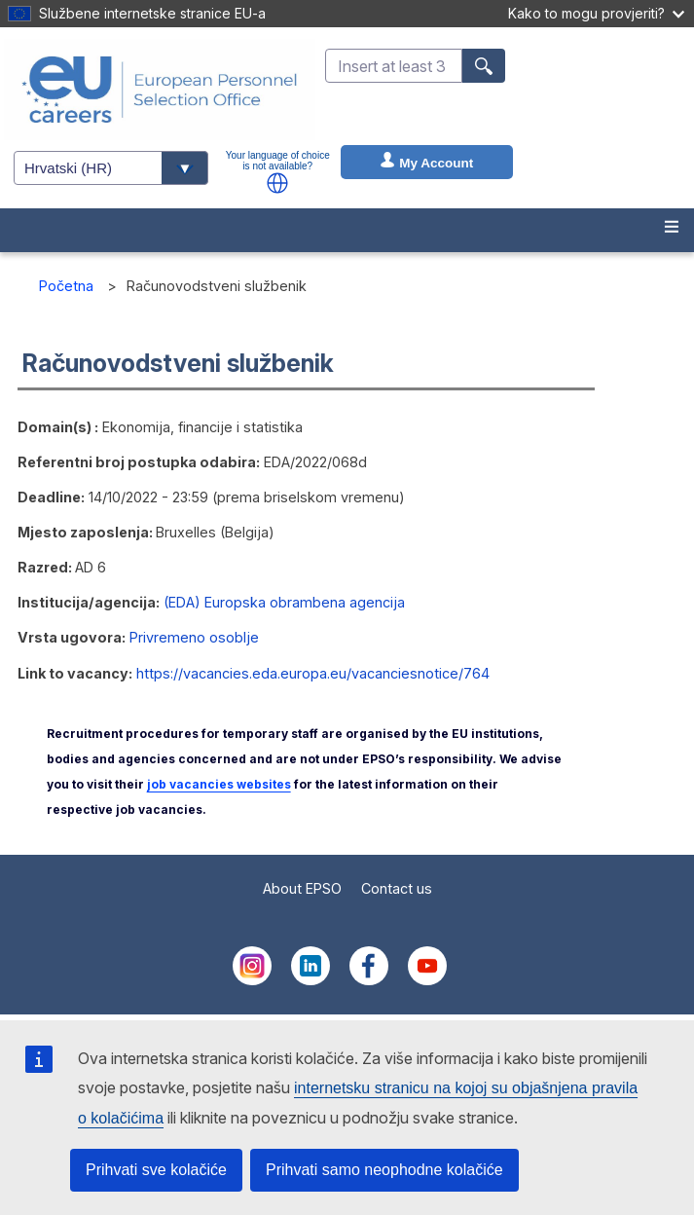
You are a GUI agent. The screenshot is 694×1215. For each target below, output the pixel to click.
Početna (66, 285)
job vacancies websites (219, 784)
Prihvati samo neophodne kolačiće (384, 1169)
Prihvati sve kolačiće (156, 1169)
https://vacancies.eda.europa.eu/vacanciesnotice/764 (313, 673)
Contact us (396, 888)
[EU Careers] (159, 89)
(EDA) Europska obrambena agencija (284, 602)
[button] (277, 183)
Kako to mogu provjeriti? (596, 13)
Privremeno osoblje (194, 637)
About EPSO (302, 888)
